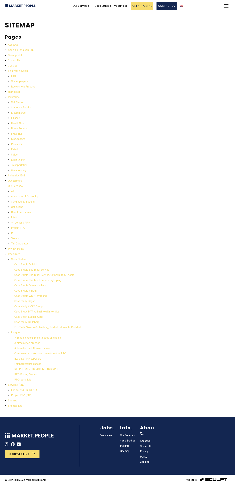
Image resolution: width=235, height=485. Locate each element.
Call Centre (17, 102)
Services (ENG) (16, 384)
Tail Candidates (20, 243)
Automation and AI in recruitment (32, 348)
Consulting (17, 206)
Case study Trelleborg (26, 322)
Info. (126, 428)
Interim (15, 217)
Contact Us (14, 60)
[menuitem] (182, 6)
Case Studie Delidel (25, 264)
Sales (14, 154)
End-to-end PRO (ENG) (24, 390)
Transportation (19, 165)
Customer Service (21, 107)
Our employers (19, 81)
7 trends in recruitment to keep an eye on (37, 337)
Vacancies (120, 6)
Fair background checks (27, 363)
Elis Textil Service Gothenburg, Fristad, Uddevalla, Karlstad (47, 327)
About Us (13, 44)
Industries (14, 97)
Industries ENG (16, 175)
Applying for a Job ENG (21, 50)
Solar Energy (18, 159)
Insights (15, 332)
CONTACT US (166, 6)
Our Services (81, 6)
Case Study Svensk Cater (28, 316)
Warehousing (18, 170)
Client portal (15, 55)
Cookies (12, 65)
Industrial (16, 133)
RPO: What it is (22, 379)
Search (15, 238)
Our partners (15, 180)
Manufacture (18, 138)
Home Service (19, 128)
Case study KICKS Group (28, 306)
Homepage (14, 91)
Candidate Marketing (23, 201)
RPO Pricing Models (26, 374)
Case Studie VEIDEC (26, 290)
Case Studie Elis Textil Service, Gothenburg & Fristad (44, 275)
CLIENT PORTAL (142, 6)
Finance (15, 118)
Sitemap (12, 400)
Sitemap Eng (15, 405)
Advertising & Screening (25, 196)
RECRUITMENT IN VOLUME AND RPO (36, 369)
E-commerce (18, 112)
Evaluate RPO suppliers (27, 358)
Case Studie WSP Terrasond (30, 295)
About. (147, 431)
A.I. (13, 191)
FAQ (13, 76)
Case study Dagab (24, 301)
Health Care (17, 123)
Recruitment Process (23, 86)
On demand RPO (20, 222)
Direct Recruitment (21, 212)
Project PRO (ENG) (21, 395)
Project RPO (18, 227)
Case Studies (102, 6)
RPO (13, 233)
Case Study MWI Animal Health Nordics (36, 311)
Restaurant (17, 144)
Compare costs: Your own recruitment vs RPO (40, 353)
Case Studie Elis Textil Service (31, 269)
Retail (14, 149)
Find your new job (18, 70)
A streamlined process (27, 343)
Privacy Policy (16, 248)
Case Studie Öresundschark (30, 285)
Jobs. (107, 428)
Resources (14, 254)
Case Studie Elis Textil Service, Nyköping (37, 280)
